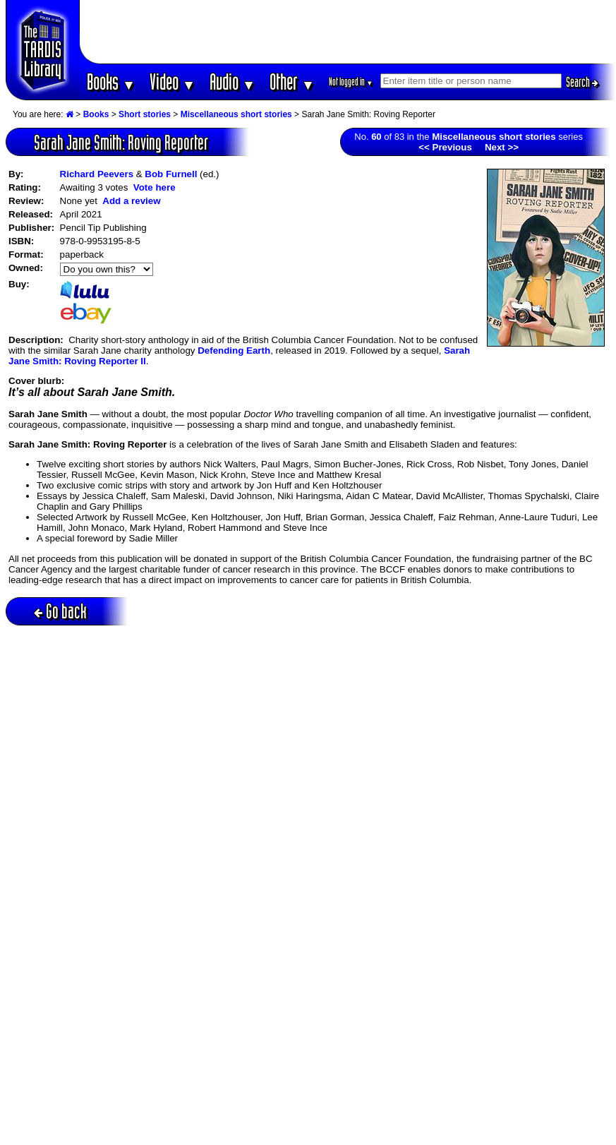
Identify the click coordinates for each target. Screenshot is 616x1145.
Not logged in (351, 82)
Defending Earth (234, 350)
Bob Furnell (171, 174)
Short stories (145, 114)
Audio (232, 81)
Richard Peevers (96, 174)
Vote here (154, 187)
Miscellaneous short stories (236, 114)
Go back (60, 611)
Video (172, 81)
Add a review (131, 201)
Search (582, 82)
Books (111, 81)
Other (292, 81)
